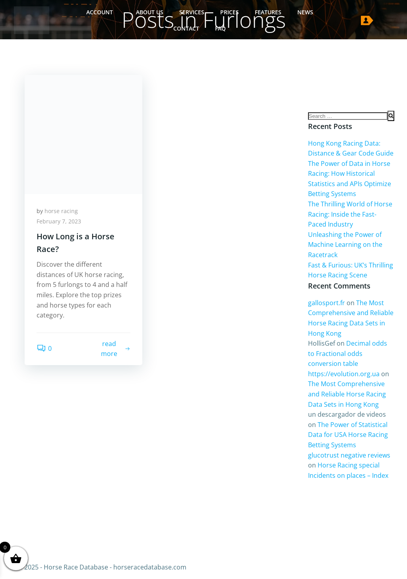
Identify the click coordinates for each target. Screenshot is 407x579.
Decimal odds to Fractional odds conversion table (347, 353)
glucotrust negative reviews (349, 455)
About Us (149, 12)
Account (103, 12)
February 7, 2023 (59, 221)
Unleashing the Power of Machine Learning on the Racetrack (345, 244)
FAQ (220, 28)
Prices (229, 12)
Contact (186, 28)
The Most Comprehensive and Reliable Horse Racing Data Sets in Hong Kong (347, 393)
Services (191, 12)
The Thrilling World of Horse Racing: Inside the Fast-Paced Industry (350, 214)
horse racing (61, 211)
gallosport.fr (326, 302)
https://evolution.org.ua (344, 373)
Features (268, 12)
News (305, 12)
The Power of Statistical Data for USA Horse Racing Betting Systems (348, 434)
